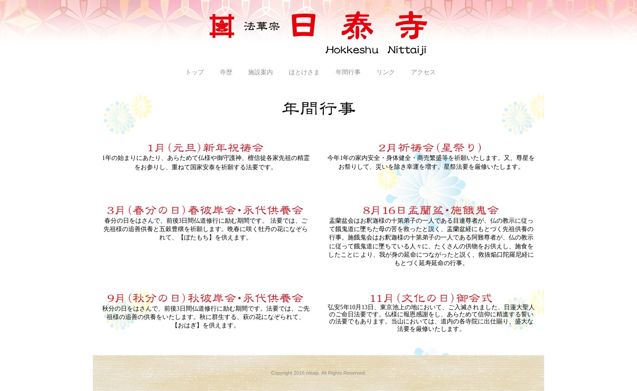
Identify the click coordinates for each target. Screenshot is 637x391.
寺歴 (226, 72)
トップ (194, 72)
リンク (385, 72)
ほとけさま (304, 72)
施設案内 (260, 72)
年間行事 (348, 72)
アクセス (423, 72)
